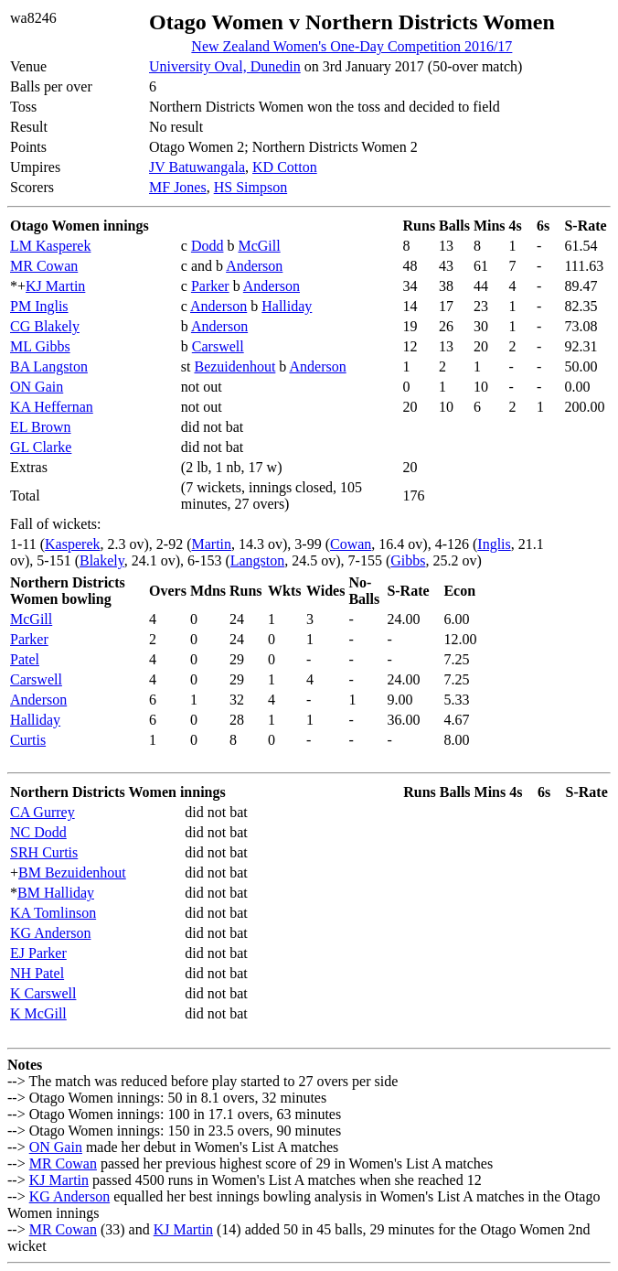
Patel (24, 659)
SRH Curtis (44, 852)
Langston (257, 560)
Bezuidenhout (234, 366)
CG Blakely (45, 326)
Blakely (102, 560)
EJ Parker (38, 953)
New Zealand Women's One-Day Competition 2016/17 (351, 46)
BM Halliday (55, 892)
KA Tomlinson (53, 913)
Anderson (254, 266)
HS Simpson (250, 187)
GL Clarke (40, 447)
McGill (259, 245)
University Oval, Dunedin (225, 66)
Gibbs (407, 560)
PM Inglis (39, 306)
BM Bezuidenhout (72, 872)
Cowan (350, 544)
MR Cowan (44, 266)
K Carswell (43, 993)
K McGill (38, 1013)
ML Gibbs (40, 346)
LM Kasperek (50, 245)
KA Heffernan (51, 407)
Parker (210, 286)
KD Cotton (284, 167)
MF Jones (178, 187)
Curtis (28, 740)
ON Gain (36, 386)
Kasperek (72, 544)
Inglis (493, 544)
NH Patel (37, 973)
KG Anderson (50, 933)
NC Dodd (38, 832)
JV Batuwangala (197, 167)
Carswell (218, 346)
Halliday (286, 306)
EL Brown (40, 427)
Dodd (207, 245)
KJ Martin (55, 286)
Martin (211, 544)
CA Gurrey (42, 812)
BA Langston (49, 366)
